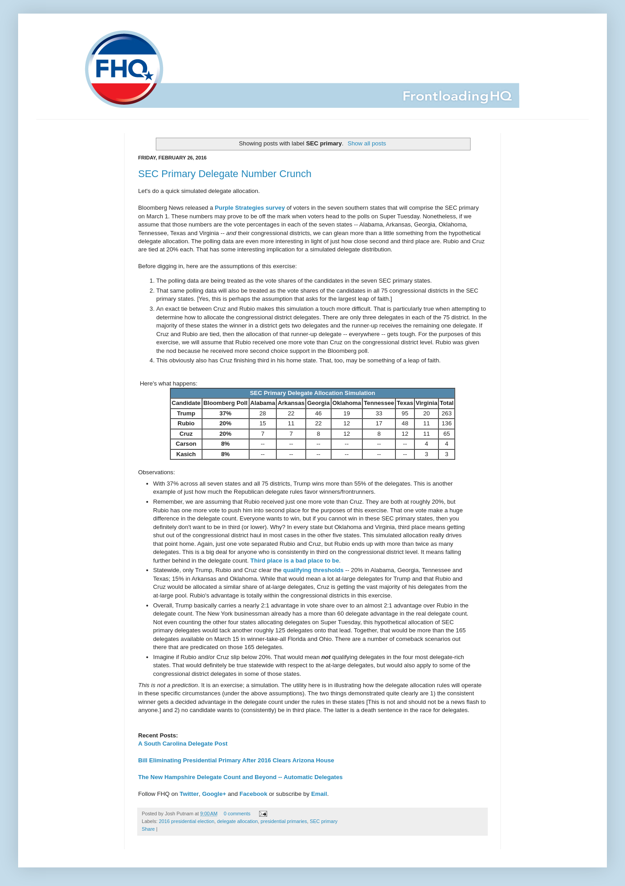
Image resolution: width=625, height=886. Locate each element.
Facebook (254, 793)
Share (148, 829)
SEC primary (323, 821)
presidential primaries (283, 821)
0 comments (237, 813)
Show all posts (366, 143)
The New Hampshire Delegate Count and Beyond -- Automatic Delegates (240, 777)
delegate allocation (237, 821)
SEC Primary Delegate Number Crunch (225, 173)
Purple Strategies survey (250, 207)
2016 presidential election (186, 821)
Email (319, 793)
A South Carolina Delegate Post (182, 743)
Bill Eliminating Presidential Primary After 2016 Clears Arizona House (236, 760)
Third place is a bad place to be (294, 560)
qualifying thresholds (313, 570)
